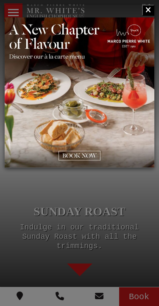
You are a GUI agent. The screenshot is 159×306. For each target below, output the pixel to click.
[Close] (148, 10)
